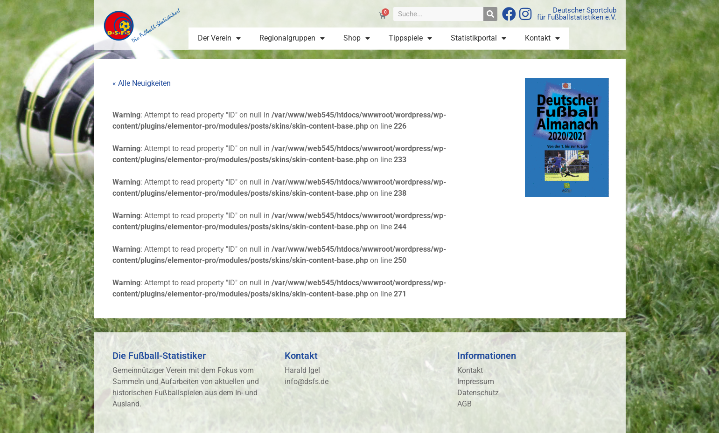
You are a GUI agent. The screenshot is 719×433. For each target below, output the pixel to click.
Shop (356, 38)
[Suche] (490, 14)
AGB (464, 403)
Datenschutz (478, 392)
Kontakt (542, 38)
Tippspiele (410, 38)
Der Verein (219, 38)
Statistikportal (478, 38)
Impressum (475, 381)
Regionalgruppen (292, 38)
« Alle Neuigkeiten (141, 83)
